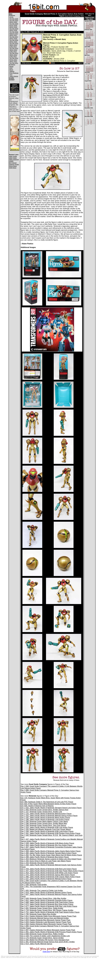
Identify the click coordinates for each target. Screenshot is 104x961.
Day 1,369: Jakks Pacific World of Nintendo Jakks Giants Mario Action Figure (51, 851)
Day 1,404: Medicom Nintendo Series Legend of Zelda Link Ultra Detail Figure (51, 859)
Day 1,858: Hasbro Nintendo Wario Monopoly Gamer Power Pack (46, 924)
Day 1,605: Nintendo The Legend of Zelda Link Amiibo (42, 890)
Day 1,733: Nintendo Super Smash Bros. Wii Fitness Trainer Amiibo (47, 910)
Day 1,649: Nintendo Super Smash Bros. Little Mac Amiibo (43, 898)
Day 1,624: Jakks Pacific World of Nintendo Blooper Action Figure (46, 892)
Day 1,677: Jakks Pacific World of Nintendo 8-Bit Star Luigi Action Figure (49, 906)
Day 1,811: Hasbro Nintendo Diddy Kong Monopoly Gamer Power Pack (48, 916)
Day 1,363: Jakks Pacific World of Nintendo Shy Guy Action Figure (46, 845)
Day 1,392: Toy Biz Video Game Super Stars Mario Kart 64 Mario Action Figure (51, 855)
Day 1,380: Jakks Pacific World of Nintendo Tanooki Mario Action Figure (49, 853)
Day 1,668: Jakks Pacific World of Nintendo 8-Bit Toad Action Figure (47, 902)
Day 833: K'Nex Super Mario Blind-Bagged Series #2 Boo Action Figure (48, 804)
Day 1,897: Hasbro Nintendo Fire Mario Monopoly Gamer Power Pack (48, 930)
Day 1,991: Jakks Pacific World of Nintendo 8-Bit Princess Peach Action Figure (51, 932)
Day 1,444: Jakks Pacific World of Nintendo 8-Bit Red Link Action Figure (49, 869)
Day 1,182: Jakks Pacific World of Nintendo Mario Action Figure (45, 818)
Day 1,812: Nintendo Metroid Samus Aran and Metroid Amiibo (45, 918)
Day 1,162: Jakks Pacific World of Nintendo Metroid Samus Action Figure (49, 816)
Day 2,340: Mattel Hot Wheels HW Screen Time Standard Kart (45, 940)
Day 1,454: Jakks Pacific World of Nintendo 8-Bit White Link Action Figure (49, 873)
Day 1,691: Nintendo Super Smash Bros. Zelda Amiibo (42, 908)
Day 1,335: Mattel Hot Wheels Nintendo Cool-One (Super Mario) (46, 829)
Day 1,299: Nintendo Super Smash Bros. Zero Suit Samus (43, 825)
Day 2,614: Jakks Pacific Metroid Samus (36, 944)
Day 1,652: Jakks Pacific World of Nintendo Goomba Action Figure (46, 900)
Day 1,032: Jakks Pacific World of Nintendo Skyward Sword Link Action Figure (51, 808)
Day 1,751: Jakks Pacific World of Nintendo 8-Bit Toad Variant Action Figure (50, 912)
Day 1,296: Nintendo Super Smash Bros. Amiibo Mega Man (44, 823)
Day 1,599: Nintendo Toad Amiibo (34, 885)
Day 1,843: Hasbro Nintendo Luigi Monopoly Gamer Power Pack (46, 922)
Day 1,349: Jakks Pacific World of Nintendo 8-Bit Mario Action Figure (47, 843)
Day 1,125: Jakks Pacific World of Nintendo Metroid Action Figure (46, 814)
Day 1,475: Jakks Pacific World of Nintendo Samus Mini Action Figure (48, 875)
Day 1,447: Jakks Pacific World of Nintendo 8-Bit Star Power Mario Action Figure (52, 871)
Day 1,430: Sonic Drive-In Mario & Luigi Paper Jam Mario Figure (46, 861)
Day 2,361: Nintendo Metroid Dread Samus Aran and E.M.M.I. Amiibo (48, 942)
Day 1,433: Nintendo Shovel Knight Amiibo (37, 863)
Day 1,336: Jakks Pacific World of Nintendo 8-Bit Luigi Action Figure (47, 831)
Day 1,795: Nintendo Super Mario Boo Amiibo (38, 914)
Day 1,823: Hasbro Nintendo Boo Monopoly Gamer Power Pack (45, 920)
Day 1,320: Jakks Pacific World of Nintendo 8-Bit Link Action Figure (47, 827)
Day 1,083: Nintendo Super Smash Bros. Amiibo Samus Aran (44, 810)
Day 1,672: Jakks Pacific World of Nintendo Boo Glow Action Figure (47, 904)
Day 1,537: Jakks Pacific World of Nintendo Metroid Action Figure (46, 879)
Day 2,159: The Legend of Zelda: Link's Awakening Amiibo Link (45, 936)
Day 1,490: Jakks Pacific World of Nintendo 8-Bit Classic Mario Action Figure (50, 877)
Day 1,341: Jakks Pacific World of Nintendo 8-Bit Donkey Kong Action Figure (50, 833)
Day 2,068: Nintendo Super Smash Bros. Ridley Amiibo (42, 934)
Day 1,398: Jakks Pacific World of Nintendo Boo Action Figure (45, 857)
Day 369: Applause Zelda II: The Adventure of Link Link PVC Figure (47, 802)
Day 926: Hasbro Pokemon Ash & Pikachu (37, 806)
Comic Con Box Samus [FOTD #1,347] (55, 94)
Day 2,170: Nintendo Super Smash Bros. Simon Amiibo (42, 938)
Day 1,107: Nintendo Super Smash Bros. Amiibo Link (41, 812)
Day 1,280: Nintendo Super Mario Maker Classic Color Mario (44, 821)
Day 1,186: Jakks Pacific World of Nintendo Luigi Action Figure (45, 819)
